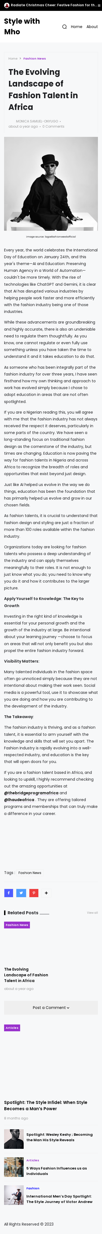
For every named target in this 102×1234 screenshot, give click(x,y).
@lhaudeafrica (19, 799)
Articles (12, 1028)
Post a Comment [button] (50, 1007)
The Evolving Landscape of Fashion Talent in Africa (26, 975)
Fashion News (34, 58)
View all (92, 913)
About (92, 26)
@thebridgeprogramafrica (31, 793)
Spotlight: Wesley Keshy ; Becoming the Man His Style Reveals (59, 1137)
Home (76, 26)
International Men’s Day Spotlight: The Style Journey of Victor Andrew (59, 1199)
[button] (64, 26)
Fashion (32, 1188)
